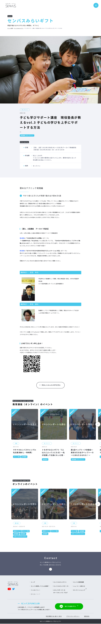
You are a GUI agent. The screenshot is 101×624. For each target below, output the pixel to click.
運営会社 (86, 616)
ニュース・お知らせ (79, 586)
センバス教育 (10, 28)
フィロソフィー (35, 590)
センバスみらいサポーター (61, 586)
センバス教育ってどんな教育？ (40, 586)
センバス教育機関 (78, 582)
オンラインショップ (79, 590)
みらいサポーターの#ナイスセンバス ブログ (60, 591)
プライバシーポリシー (72, 616)
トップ (33, 582)
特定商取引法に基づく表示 (53, 616)
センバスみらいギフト (18, 28)
